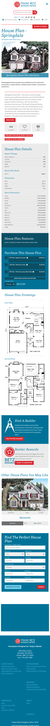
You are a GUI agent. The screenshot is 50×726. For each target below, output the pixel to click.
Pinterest (26, 17)
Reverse (8, 139)
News (28, 703)
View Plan (12, 523)
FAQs (3, 703)
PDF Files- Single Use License (27, 257)
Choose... (9, 284)
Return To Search (40, 26)
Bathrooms (28, 551)
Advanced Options (13, 587)
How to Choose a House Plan (36, 666)
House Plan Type (9, 564)
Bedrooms (7, 551)
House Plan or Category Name (13, 544)
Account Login (11, 20)
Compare (36, 20)
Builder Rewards (32, 685)
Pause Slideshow (18, 139)
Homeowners (32, 664)
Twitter (31, 17)
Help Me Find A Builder (14, 439)
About (29, 700)
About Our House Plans (9, 669)
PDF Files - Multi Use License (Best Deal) (27, 271)
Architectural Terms (8, 705)
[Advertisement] (25, 617)
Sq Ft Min (7, 558)
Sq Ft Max (28, 558)
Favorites (24, 20)
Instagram (34, 17)
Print (38, 130)
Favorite (24, 130)
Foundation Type (9, 281)
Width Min (7, 571)
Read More (10, 120)
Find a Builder (31, 669)
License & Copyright (7, 710)
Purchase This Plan (12, 135)
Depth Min (7, 577)
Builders (30, 682)
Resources (6, 700)
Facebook (29, 17)
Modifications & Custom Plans (11, 671)
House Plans (7, 664)
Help (2, 708)
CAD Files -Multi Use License (27, 264)
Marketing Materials (33, 687)
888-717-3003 (19, 17)
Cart (46, 20)
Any (7, 554)
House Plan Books (7, 673)
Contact (30, 714)
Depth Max (27, 577)
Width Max (27, 571)
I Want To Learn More (24, 463)
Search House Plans (8, 666)
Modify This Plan (26, 135)
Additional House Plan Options (25, 278)
